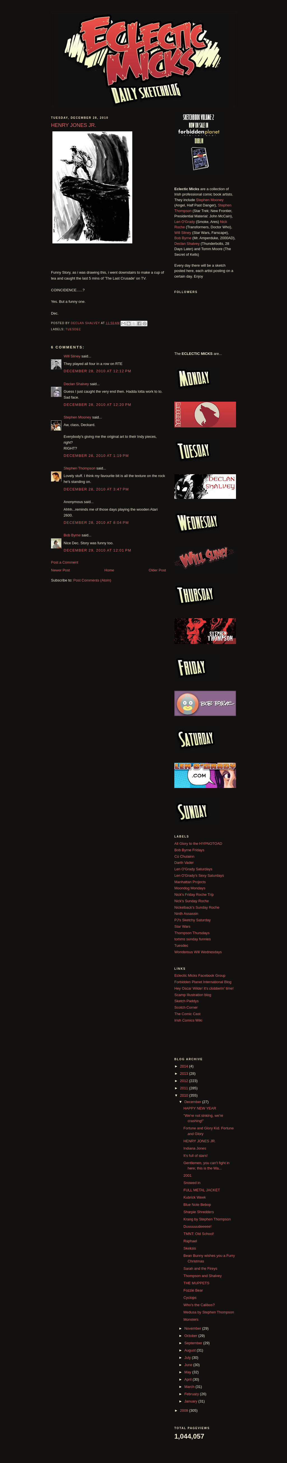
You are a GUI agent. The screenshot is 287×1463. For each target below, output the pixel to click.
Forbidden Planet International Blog (203, 982)
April (188, 1379)
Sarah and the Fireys (200, 1268)
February (192, 1394)
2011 (184, 1088)
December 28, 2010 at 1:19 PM (96, 455)
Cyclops (189, 1297)
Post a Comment (64, 562)
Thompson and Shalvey (202, 1276)
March (190, 1387)
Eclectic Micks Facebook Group (199, 975)
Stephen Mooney (77, 417)
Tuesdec (73, 329)
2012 (184, 1081)
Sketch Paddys (186, 1001)
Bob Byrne (72, 535)
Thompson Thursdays (192, 933)
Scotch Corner (186, 1007)
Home (109, 570)
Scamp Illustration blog (192, 995)
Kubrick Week (194, 1197)
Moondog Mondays (189, 888)
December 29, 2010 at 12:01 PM (97, 550)
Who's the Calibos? (199, 1305)
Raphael (190, 1241)
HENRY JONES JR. (199, 1141)
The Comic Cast (187, 1014)
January (191, 1401)
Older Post (157, 570)
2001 (187, 1175)
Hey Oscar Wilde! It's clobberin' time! (204, 988)
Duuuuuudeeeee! (197, 1226)
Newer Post (60, 570)
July (188, 1357)
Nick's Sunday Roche (191, 901)
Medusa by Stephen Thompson (208, 1312)
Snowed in (191, 1183)
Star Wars (182, 926)
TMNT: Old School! (198, 1234)
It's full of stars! (195, 1155)
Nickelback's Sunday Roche (196, 907)
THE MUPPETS (196, 1283)
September (193, 1343)
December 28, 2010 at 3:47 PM (96, 489)
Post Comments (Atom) (92, 580)
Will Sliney (72, 356)
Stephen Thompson (79, 468)
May (188, 1372)
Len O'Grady (184, 222)
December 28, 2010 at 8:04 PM (96, 522)
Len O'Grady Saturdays (193, 869)
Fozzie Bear (193, 1290)
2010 (184, 1095)
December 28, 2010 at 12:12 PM (97, 371)
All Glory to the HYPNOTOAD (198, 843)
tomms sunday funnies (192, 939)
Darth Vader (184, 862)
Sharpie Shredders (198, 1212)
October (191, 1336)
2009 (184, 1410)
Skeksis (189, 1248)
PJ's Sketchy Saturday (192, 920)
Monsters (190, 1319)
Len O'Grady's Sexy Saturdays (199, 875)
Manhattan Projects (190, 882)
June (188, 1365)
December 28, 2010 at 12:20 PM (97, 405)
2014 (184, 1066)
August (190, 1350)
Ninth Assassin (186, 913)
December (193, 1102)
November (193, 1328)
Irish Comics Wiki (188, 1020)
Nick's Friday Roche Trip (194, 894)
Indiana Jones (194, 1148)
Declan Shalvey (76, 384)
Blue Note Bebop (197, 1205)
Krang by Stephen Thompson (207, 1219)
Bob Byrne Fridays (189, 850)
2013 (184, 1073)
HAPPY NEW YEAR (199, 1108)
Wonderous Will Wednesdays (198, 952)
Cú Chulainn (184, 856)
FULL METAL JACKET (201, 1190)
